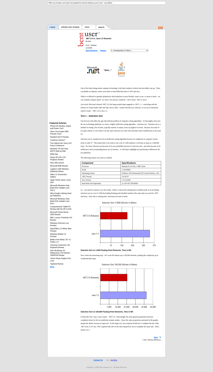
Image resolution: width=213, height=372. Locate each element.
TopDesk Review (56, 264)
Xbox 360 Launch (57, 163)
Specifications (92, 51)
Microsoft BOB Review (59, 166)
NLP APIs (114, 360)
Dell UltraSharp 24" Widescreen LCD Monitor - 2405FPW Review (60, 253)
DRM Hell (54, 154)
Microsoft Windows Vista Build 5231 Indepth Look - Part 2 (60, 187)
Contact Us (98, 360)
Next (156, 337)
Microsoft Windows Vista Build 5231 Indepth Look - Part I (60, 201)
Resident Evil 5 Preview (59, 137)
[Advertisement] (106, 12)
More (52, 267)
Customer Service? (57, 140)
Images (103, 51)
